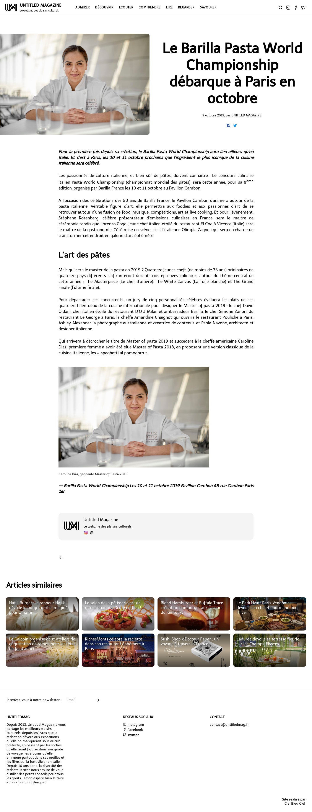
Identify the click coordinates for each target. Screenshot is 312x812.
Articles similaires (34, 585)
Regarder (186, 7)
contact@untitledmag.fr (229, 724)
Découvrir (104, 7)
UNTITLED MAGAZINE (41, 7)
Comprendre (149, 7)
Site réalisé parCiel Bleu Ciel (294, 801)
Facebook (133, 730)
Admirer (82, 7)
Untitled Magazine (246, 115)
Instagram (133, 724)
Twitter (131, 735)
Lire (169, 7)
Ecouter (126, 7)
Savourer (208, 7)
